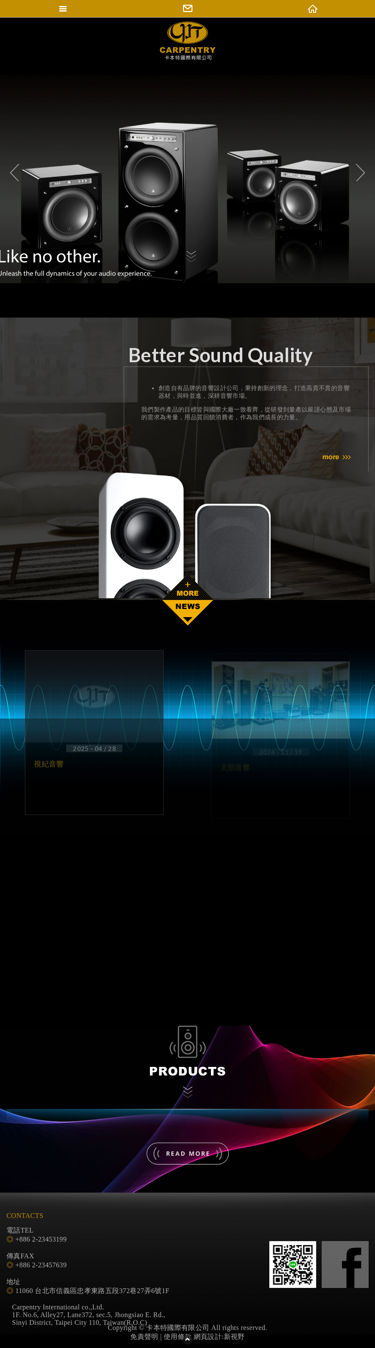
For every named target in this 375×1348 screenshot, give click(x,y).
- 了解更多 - (187, 1153)
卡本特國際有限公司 (188, 48)
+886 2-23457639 (41, 1265)
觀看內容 (191, 258)
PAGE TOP (187, 1339)
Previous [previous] (10, 172)
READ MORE (187, 587)
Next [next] (364, 172)
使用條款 (178, 1336)
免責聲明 (144, 1336)
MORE (337, 457)
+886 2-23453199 (41, 1239)
